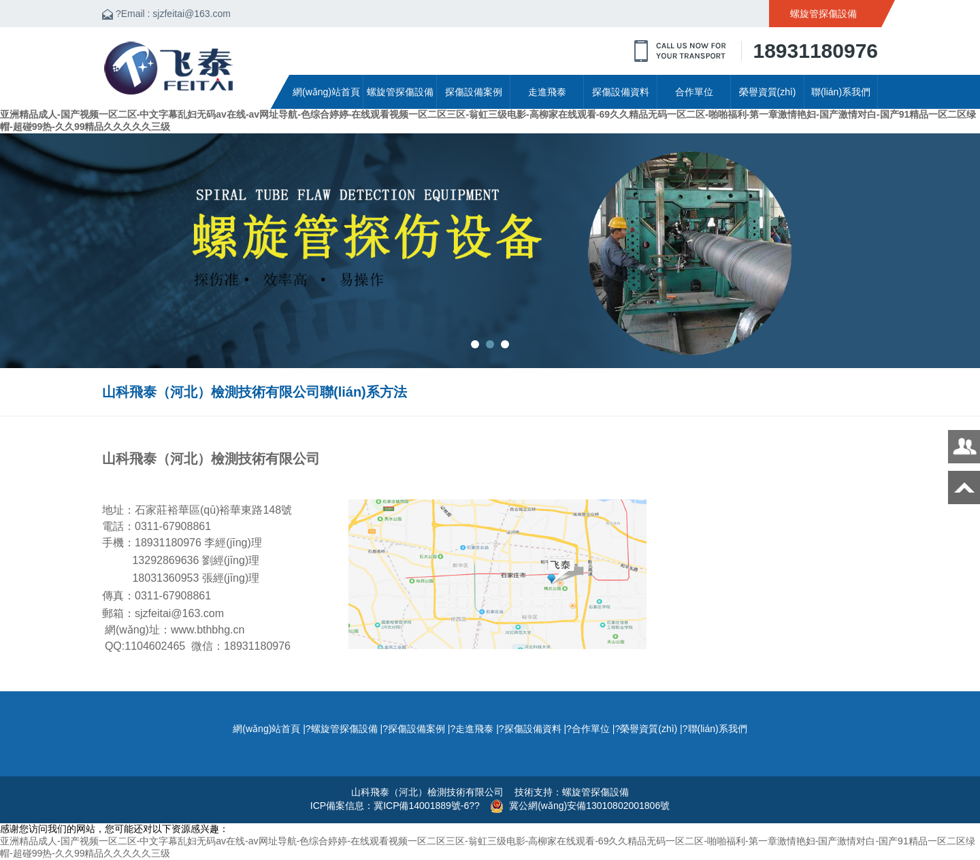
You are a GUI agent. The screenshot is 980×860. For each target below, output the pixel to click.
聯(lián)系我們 (840, 91)
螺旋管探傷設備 (400, 91)
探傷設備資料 (620, 91)
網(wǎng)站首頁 (326, 91)
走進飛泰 (547, 91)
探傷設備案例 (473, 91)
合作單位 (694, 91)
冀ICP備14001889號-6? (424, 805)
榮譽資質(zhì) (767, 91)
